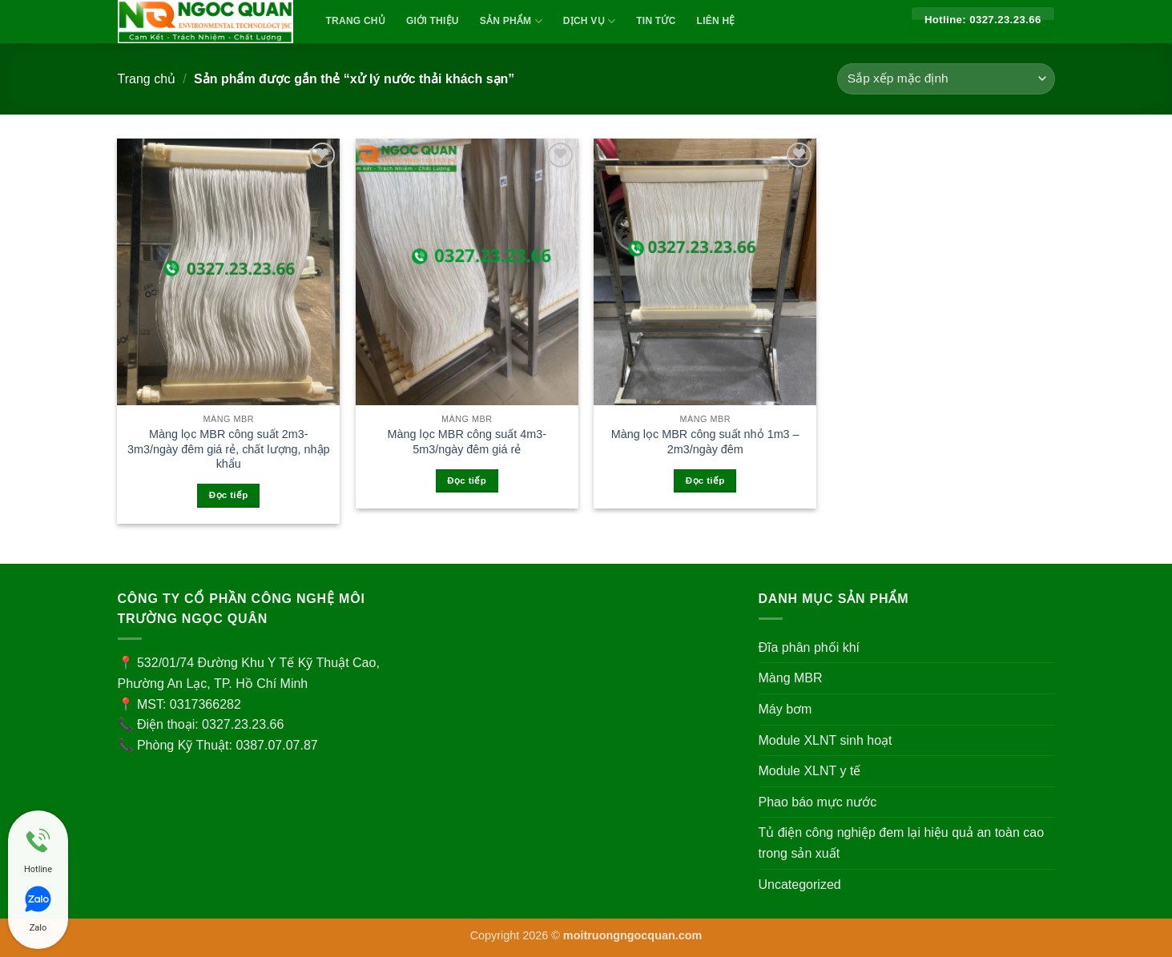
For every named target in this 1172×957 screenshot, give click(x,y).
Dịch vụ (589, 21)
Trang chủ (147, 79)
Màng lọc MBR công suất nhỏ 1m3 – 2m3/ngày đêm (705, 442)
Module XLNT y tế (810, 771)
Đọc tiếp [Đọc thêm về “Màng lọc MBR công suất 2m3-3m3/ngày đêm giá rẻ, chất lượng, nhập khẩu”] (228, 495)
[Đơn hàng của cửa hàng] (945, 78)
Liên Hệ (716, 20)
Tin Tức (655, 20)
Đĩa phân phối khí (809, 647)
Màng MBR (791, 678)
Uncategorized (800, 884)
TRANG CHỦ (356, 20)
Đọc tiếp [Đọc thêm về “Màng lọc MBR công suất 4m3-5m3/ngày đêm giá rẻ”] (466, 480)
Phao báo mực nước (818, 802)
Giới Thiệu (432, 20)
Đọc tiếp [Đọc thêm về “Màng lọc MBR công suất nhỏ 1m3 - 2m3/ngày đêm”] (705, 480)
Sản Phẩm (511, 21)
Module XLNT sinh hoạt (825, 740)
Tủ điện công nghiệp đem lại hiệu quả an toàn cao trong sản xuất (902, 843)
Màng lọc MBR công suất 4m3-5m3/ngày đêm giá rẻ (466, 442)
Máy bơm (785, 709)
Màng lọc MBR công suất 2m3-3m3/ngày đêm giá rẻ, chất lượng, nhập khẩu (228, 449)
